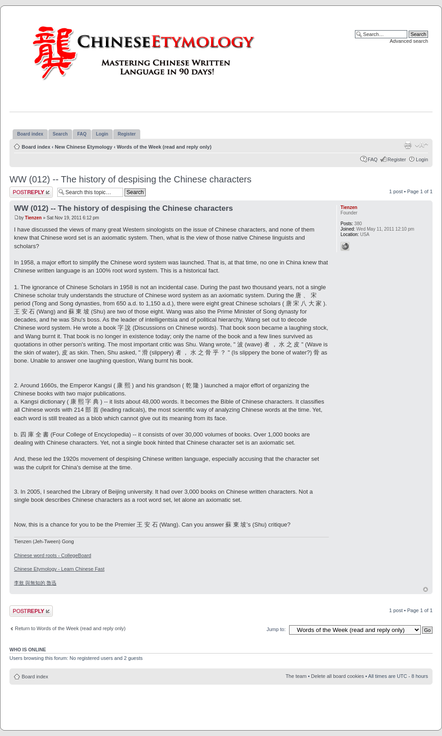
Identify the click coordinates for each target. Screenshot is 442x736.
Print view (408, 145)
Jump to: (276, 629)
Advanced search (409, 41)
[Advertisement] (221, 704)
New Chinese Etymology (83, 147)
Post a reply (31, 192)
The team (295, 676)
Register (396, 159)
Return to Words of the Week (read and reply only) (70, 628)
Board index (36, 147)
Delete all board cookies (337, 676)
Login (422, 159)
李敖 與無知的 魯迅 (35, 583)
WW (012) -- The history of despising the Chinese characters (130, 179)
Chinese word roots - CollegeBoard (52, 555)
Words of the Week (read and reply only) (164, 147)
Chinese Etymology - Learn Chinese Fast (59, 569)
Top (425, 589)
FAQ (373, 159)
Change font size (421, 145)
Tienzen (33, 217)
